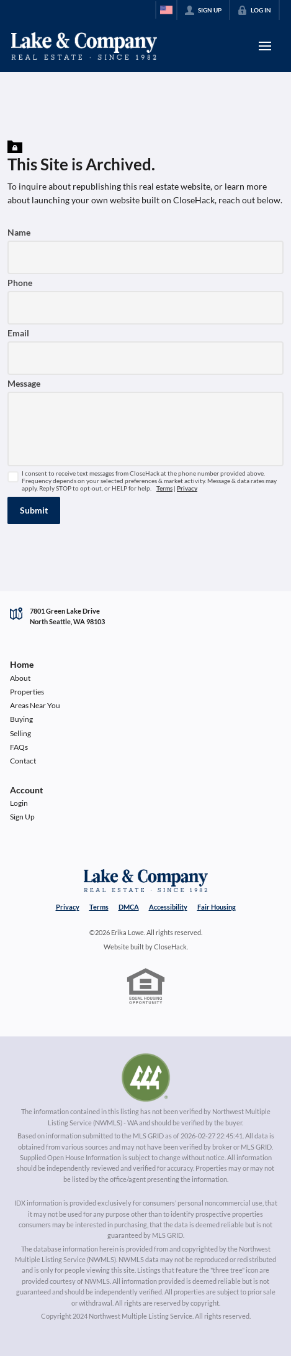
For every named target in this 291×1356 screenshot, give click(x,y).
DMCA (129, 907)
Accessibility (168, 907)
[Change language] (166, 10)
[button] (33, 510)
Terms (164, 488)
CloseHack (170, 947)
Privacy (187, 488)
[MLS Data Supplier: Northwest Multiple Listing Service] (146, 1077)
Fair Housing (216, 907)
